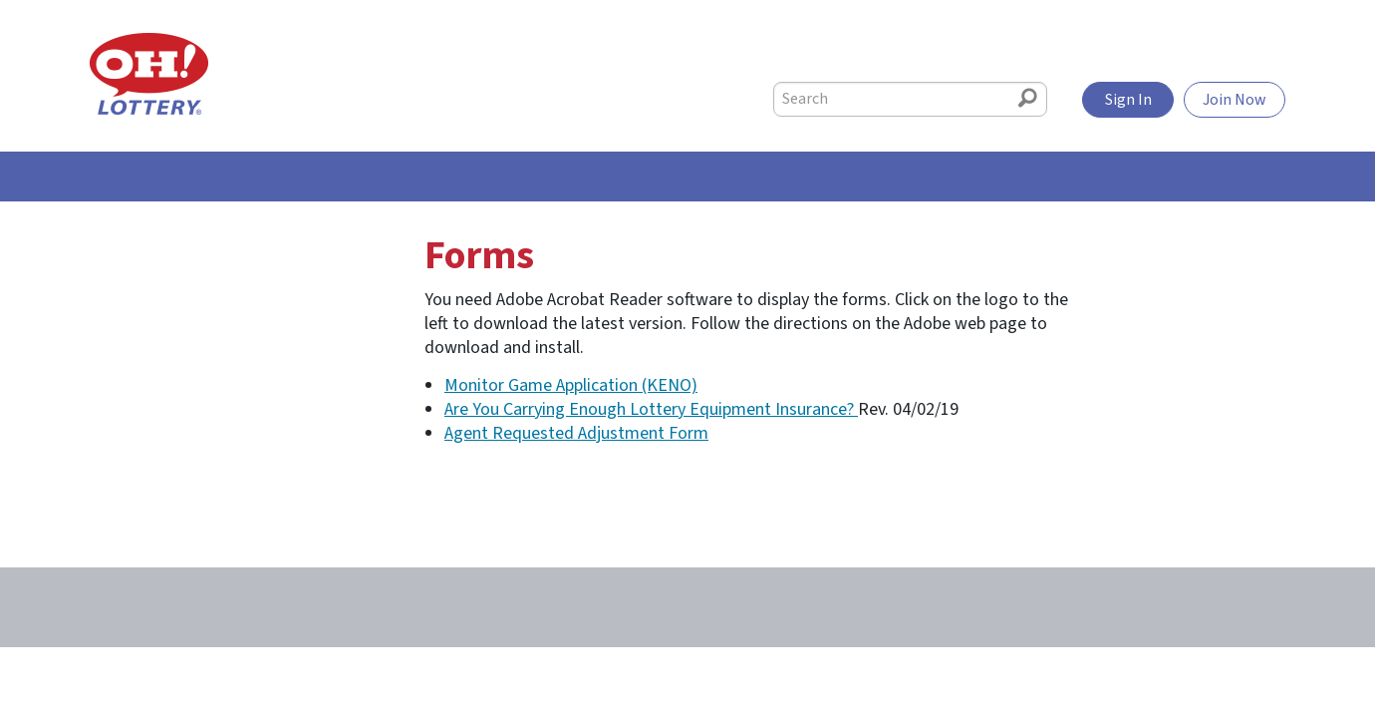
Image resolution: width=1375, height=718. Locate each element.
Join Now (1234, 100)
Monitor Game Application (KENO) (570, 385)
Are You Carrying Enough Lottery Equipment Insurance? (651, 409)
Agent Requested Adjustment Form (576, 433)
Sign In (1128, 100)
